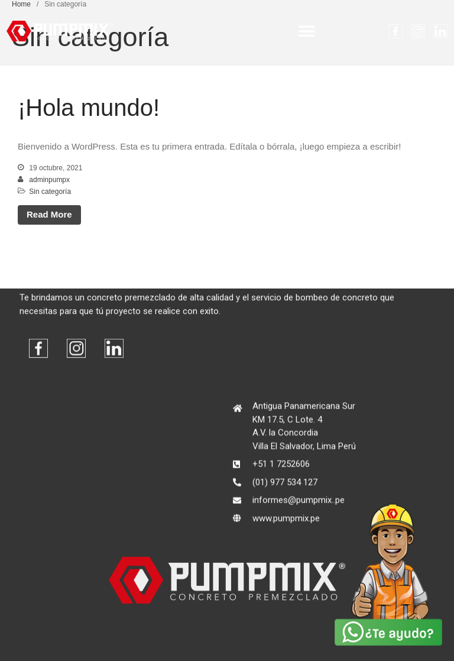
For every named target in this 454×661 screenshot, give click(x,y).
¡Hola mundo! (89, 108)
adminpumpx (49, 180)
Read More (49, 214)
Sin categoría (50, 191)
